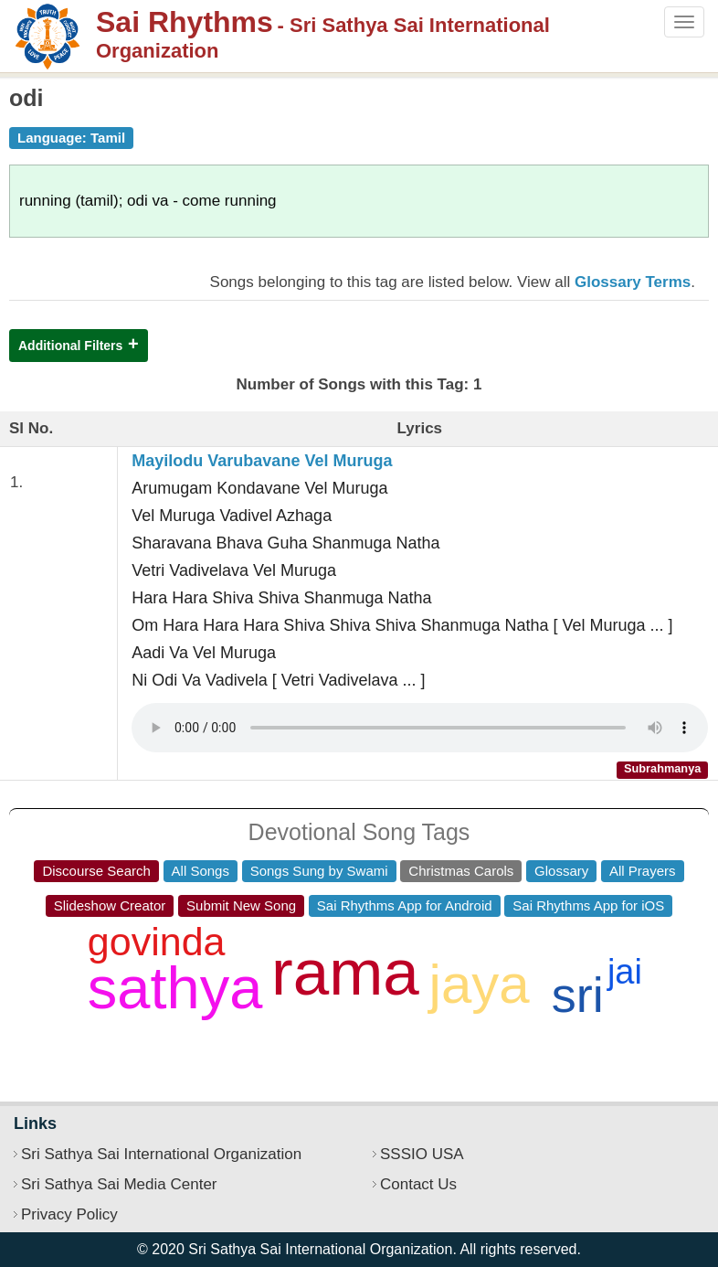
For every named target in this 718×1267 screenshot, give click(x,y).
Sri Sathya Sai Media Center (119, 1184)
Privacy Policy (69, 1214)
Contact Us (418, 1184)
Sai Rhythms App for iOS (588, 905)
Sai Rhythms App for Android (404, 905)
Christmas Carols (460, 870)
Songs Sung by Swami (319, 870)
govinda (157, 942)
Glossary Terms (633, 282)
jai (624, 972)
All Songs (200, 870)
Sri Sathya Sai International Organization (161, 1154)
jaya (479, 984)
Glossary (561, 870)
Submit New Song (241, 905)
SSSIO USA (422, 1154)
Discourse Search (96, 870)
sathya (175, 987)
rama (345, 972)
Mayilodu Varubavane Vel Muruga (262, 461)
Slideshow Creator (110, 905)
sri (578, 994)
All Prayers (642, 870)
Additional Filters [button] (70, 345)
